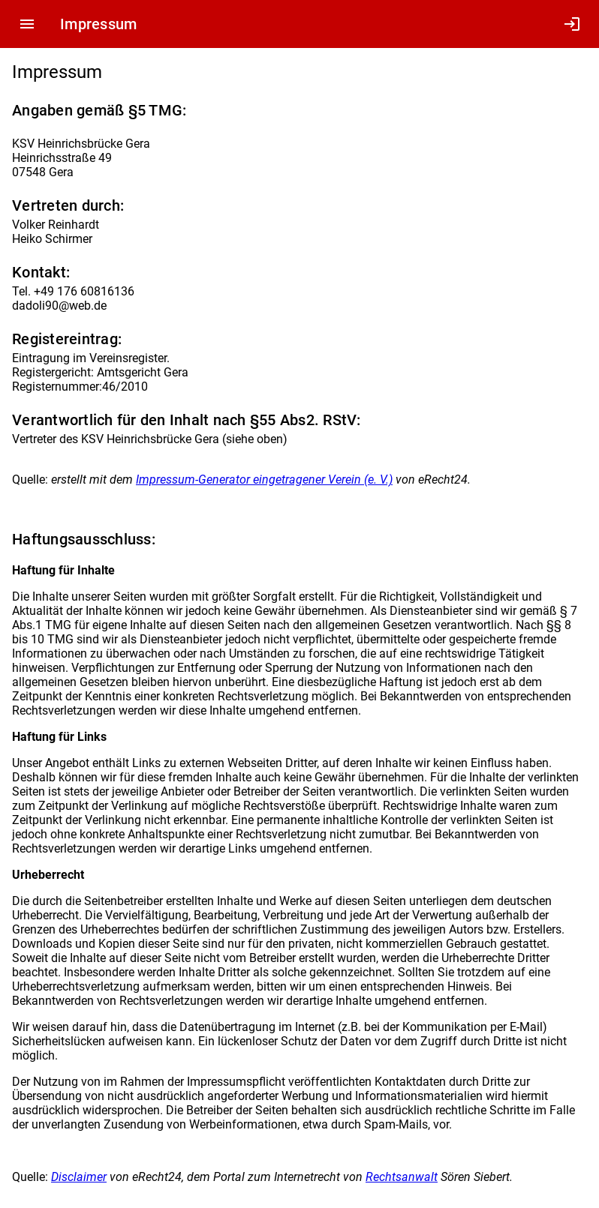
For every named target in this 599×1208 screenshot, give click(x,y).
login (572, 24)
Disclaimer (79, 1177)
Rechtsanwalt (402, 1177)
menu (27, 24)
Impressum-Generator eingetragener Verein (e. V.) (264, 479)
